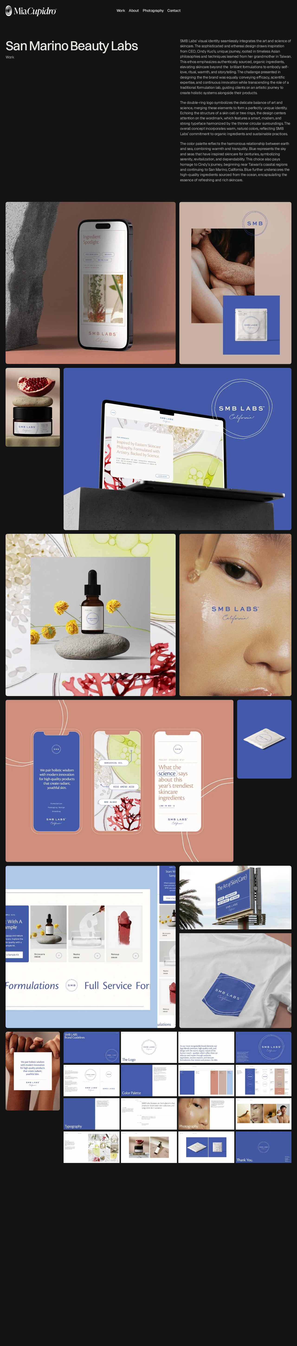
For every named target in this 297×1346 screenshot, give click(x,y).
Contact (174, 10)
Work (120, 10)
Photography (153, 10)
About (134, 10)
